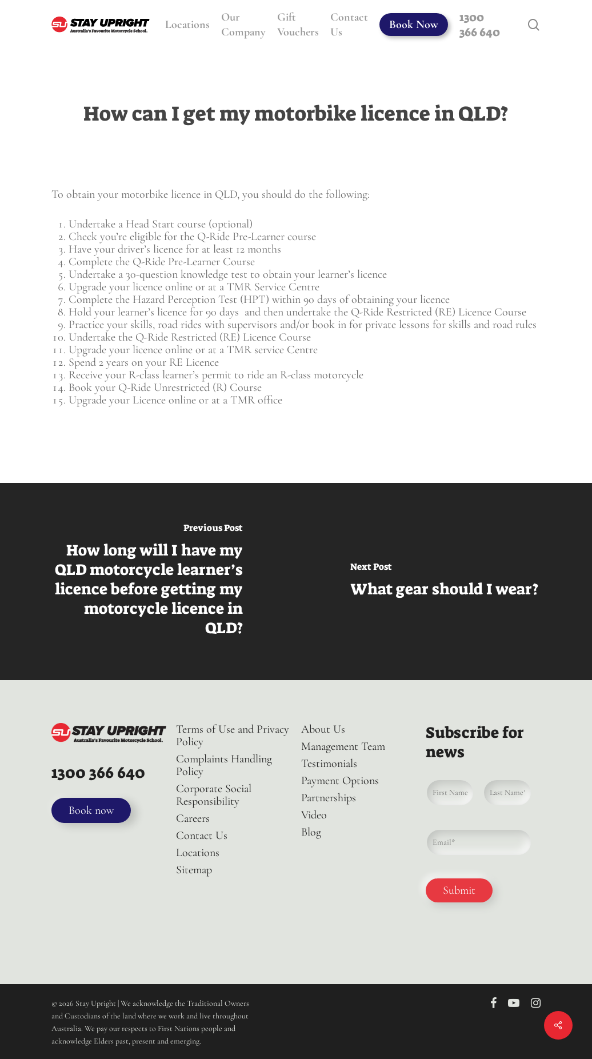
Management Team (343, 746)
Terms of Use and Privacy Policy (232, 735)
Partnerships (328, 798)
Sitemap (194, 870)
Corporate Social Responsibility (213, 795)
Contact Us (201, 835)
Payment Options (340, 780)
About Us (323, 729)
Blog (311, 832)
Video (314, 815)
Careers (193, 818)
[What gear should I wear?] (444, 581)
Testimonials (329, 763)
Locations (197, 852)
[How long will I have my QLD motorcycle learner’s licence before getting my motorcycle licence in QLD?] (148, 581)
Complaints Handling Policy (224, 765)
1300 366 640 (98, 772)
